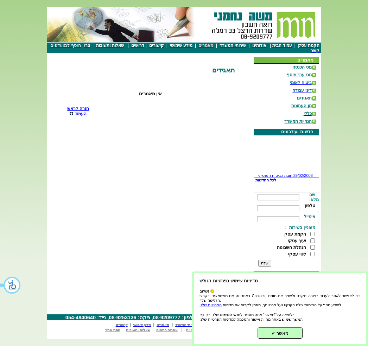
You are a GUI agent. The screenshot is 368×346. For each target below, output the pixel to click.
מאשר (280, 333)
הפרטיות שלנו (210, 305)
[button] (10, 285)
